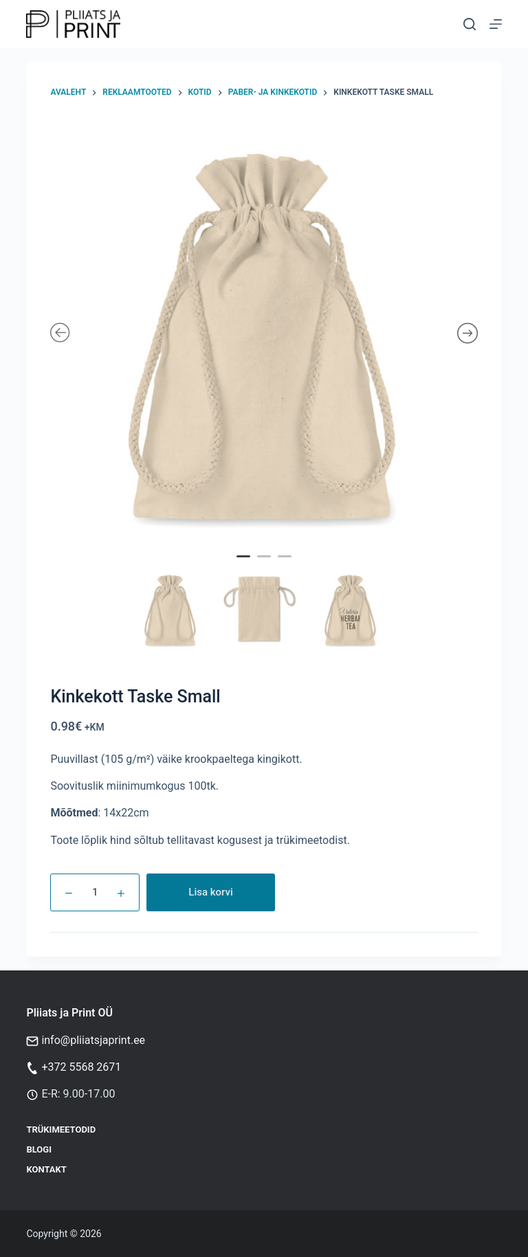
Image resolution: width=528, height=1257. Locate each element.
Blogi (39, 1149)
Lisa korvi (210, 892)
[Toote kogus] (95, 892)
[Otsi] (469, 24)
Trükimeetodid (61, 1129)
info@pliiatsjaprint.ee (93, 1040)
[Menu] (496, 24)
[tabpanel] (264, 334)
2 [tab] (266, 565)
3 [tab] (287, 565)
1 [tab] (245, 565)
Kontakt (46, 1169)
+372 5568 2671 (81, 1067)
